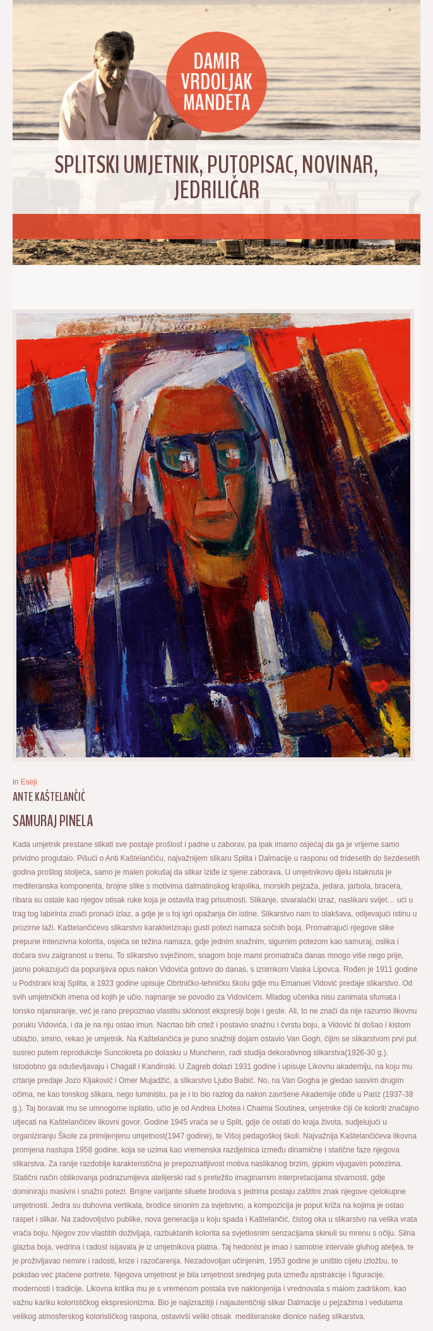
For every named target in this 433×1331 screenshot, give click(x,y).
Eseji (29, 782)
